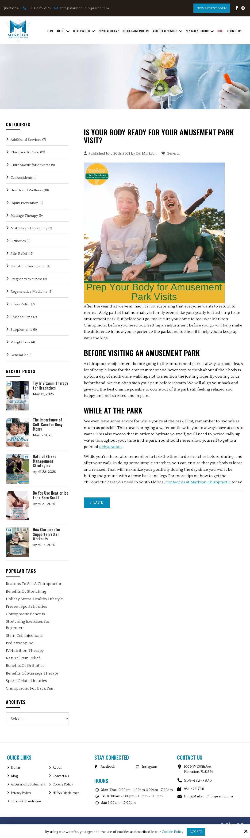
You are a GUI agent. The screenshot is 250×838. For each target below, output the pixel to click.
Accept (195, 832)
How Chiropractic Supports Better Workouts (46, 534)
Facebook (107, 767)
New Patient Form (211, 8)
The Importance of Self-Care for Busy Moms (47, 424)
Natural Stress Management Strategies (44, 461)
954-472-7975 (40, 8)
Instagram (149, 767)
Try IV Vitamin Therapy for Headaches (50, 385)
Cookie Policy (172, 832)
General (173, 153)
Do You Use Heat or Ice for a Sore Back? (50, 495)
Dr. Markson (146, 153)
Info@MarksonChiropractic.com (82, 8)
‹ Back (97, 503)
